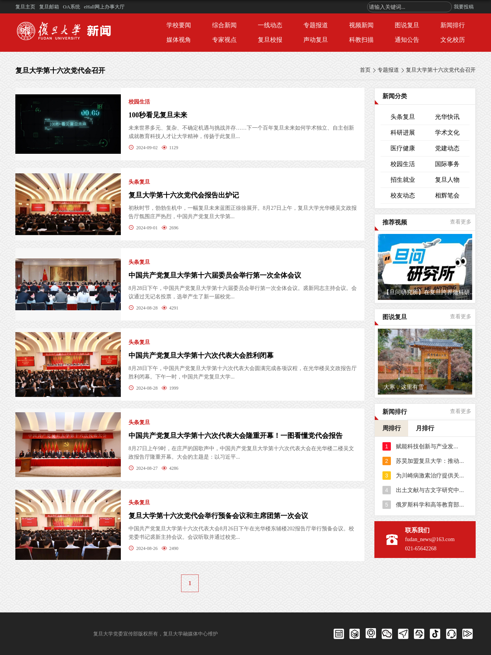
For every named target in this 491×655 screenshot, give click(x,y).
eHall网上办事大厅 (104, 7)
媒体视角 (178, 39)
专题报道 (315, 25)
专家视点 (224, 39)
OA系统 (71, 7)
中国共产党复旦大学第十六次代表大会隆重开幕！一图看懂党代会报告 (236, 435)
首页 (365, 70)
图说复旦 (407, 25)
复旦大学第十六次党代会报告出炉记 (184, 195)
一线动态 (270, 25)
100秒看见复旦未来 (158, 115)
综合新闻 (224, 25)
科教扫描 (361, 39)
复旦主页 (25, 7)
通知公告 (407, 39)
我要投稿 (464, 7)
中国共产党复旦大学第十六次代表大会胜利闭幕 (201, 355)
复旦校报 (270, 39)
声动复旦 (315, 39)
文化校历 (452, 39)
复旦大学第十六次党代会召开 (441, 70)
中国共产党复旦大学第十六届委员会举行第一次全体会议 (215, 275)
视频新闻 (361, 25)
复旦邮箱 (49, 7)
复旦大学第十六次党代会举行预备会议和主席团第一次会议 (218, 516)
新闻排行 (452, 25)
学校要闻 (178, 25)
